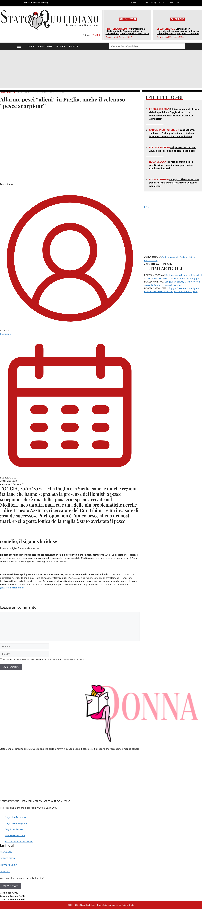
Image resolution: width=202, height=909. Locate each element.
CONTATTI (133, 2)
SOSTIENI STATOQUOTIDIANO (153, 2)
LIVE (146, 206)
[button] (19, 46)
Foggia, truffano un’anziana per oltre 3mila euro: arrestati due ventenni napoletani (174, 182)
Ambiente (11, 92)
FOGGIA (30, 46)
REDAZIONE (175, 2)
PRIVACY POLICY (8, 864)
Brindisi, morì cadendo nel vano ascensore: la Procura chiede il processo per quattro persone (178, 31)
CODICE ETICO (7, 858)
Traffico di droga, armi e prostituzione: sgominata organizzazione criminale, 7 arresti (171, 165)
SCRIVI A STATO (10, 886)
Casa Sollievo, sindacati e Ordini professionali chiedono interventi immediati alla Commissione (172, 133)
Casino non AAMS (9, 892)
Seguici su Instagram (16, 823)
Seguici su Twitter (14, 829)
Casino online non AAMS (12, 895)
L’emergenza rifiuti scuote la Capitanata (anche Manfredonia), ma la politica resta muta (127, 31)
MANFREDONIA (45, 46)
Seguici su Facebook (15, 817)
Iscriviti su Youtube (15, 835)
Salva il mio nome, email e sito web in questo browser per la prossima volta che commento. (44, 659)
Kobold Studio (128, 905)
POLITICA (73, 46)
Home (2, 92)
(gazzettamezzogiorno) (12, 587)
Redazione (5, 333)
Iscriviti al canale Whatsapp (19, 841)
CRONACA (60, 46)
